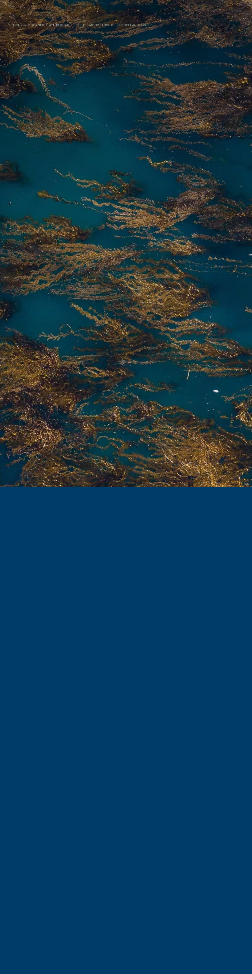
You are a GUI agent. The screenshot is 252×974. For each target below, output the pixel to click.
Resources (34, 25)
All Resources (62, 25)
